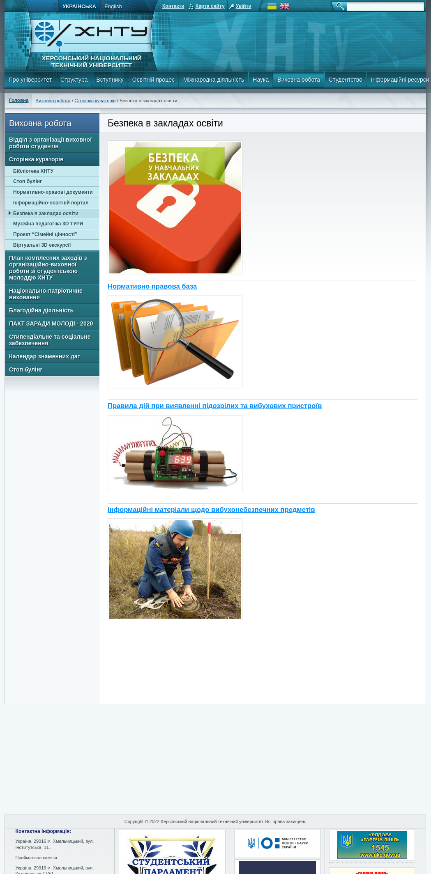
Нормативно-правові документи (53, 192)
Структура (74, 79)
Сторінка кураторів (94, 100)
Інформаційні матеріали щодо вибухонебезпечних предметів (211, 510)
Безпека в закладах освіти (45, 213)
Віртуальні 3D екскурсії (42, 245)
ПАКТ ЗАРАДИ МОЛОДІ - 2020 (51, 323)
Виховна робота (298, 79)
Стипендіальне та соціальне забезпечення (49, 339)
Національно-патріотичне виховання (46, 294)
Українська (79, 6)
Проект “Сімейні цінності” (45, 234)
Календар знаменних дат (45, 356)
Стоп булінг (27, 181)
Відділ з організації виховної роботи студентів (50, 142)
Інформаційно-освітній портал (51, 203)
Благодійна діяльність (41, 310)
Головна (18, 100)
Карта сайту (210, 6)
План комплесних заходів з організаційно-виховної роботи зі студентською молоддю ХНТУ (48, 268)
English (113, 6)
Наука (261, 79)
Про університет (30, 79)
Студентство (345, 79)
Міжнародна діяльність (213, 79)
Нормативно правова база (152, 286)
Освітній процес (153, 79)
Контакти (173, 6)
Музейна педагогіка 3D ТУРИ (48, 224)
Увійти (243, 6)
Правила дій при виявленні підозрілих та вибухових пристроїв (215, 406)
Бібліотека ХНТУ (33, 171)
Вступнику (109, 79)
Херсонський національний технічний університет (91, 62)
